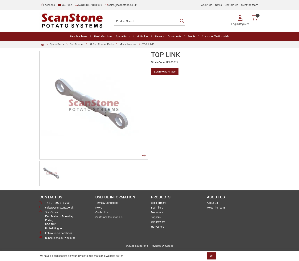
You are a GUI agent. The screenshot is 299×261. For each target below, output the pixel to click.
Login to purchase (164, 71)
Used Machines (103, 36)
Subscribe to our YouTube (57, 237)
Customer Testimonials (215, 36)
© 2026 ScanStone (137, 245)
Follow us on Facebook (55, 233)
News (218, 4)
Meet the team (249, 4)
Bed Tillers (157, 207)
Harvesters (157, 226)
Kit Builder (143, 36)
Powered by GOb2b (162, 245)
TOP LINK (148, 44)
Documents (174, 36)
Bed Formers (158, 202)
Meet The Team (216, 207)
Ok (211, 255)
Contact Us (231, 4)
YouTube (65, 4)
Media (191, 36)
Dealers (159, 36)
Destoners (157, 212)
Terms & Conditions (106, 202)
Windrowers (158, 221)
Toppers (156, 217)
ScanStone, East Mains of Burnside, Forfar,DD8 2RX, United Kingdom (56, 220)
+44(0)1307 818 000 (88, 4)
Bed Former (77, 44)
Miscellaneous (128, 44)
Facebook (48, 4)
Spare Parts (123, 36)
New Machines (79, 36)
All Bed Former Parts (101, 44)
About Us (206, 4)
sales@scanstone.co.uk (121, 4)
